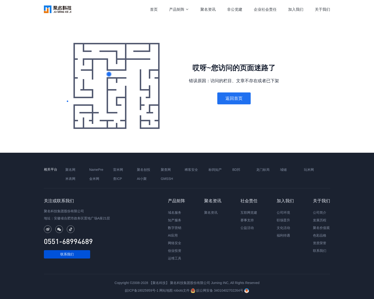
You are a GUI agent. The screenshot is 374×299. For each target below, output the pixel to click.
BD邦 (236, 170)
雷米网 (118, 170)
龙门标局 (263, 170)
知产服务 (174, 220)
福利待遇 (283, 235)
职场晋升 (283, 220)
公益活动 (247, 228)
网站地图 (166, 290)
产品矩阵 (179, 9)
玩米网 (309, 170)
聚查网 (166, 170)
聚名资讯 (208, 9)
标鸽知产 (215, 170)
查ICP (117, 179)
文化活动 (283, 228)
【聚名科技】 (159, 283)
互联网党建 (248, 212)
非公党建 (234, 9)
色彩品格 (319, 235)
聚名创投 (143, 170)
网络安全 (174, 243)
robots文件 (182, 290)
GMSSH (167, 179)
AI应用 (173, 235)
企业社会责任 (265, 9)
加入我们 (295, 9)
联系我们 (67, 254)
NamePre (96, 170)
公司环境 (283, 212)
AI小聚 (142, 179)
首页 (154, 9)
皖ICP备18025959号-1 (141, 290)
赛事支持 (247, 220)
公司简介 (319, 212)
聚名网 (70, 170)
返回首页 (234, 98)
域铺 (283, 170)
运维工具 (174, 258)
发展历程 (319, 220)
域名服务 (174, 212)
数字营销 (174, 228)
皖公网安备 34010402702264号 (217, 290)
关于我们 (322, 9)
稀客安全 (191, 170)
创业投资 (174, 251)
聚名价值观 (321, 228)
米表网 (70, 179)
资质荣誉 (319, 243)
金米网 (94, 179)
